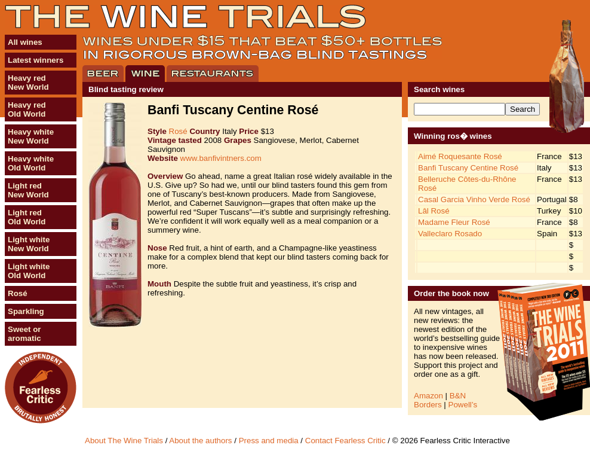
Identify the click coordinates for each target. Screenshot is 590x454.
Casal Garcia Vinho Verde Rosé (474, 199)
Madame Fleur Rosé (454, 222)
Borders (428, 404)
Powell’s (463, 404)
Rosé (178, 131)
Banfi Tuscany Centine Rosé (468, 167)
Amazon (428, 395)
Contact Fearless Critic (345, 440)
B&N (458, 395)
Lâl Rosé (434, 210)
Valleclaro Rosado (450, 233)
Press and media (269, 440)
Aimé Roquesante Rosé (460, 156)
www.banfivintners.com (221, 158)
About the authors (200, 440)
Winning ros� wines (453, 136)
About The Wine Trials (124, 440)
